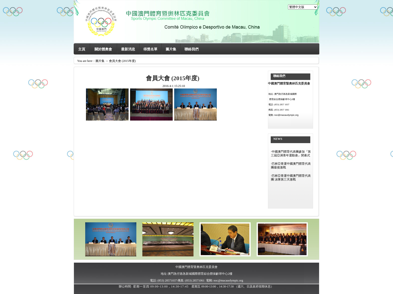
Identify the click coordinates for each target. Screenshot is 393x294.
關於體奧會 (103, 49)
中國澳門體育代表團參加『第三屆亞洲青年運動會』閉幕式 (291, 153)
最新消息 (128, 49)
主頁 (81, 49)
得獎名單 (150, 49)
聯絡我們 (191, 49)
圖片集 (171, 49)
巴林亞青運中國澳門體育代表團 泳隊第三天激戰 (291, 177)
